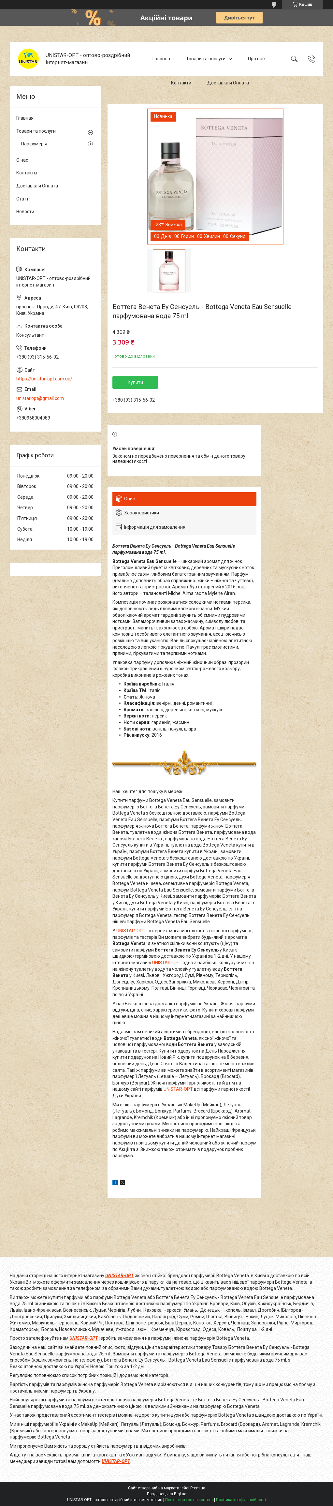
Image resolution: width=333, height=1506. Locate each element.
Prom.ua (197, 1488)
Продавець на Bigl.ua (166, 1494)
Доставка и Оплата (228, 82)
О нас (22, 160)
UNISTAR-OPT (131, 930)
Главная (25, 118)
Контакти (181, 82)
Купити (135, 382)
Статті (23, 198)
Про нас (256, 58)
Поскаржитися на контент (189, 1500)
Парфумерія (34, 143)
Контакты (26, 172)
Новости (25, 211)
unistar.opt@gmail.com (40, 398)
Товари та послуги (205, 58)
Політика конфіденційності (241, 1500)
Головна (161, 58)
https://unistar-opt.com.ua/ (44, 378)
